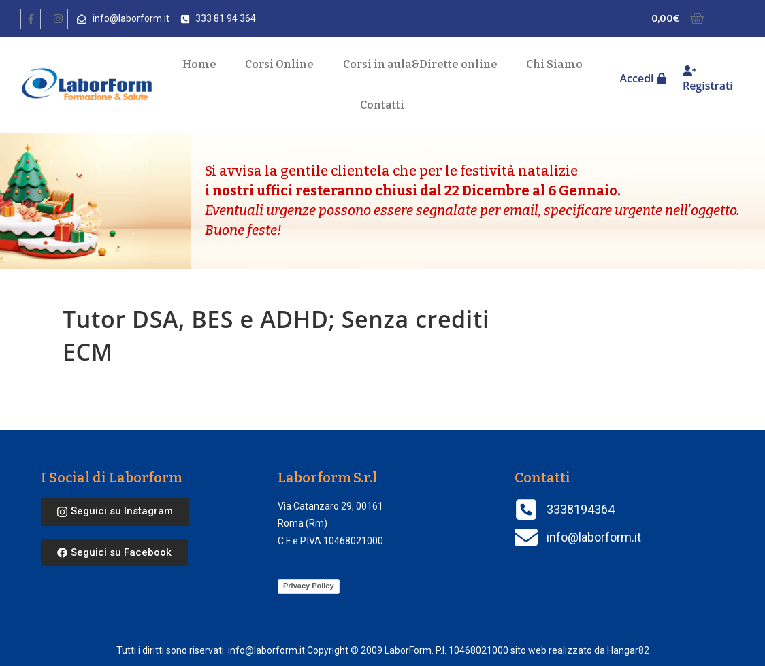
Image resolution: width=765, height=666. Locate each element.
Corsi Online (279, 64)
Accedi (642, 78)
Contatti (382, 105)
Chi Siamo (554, 64)
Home (199, 64)
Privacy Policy (308, 586)
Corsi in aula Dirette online (420, 64)
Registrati (708, 79)
